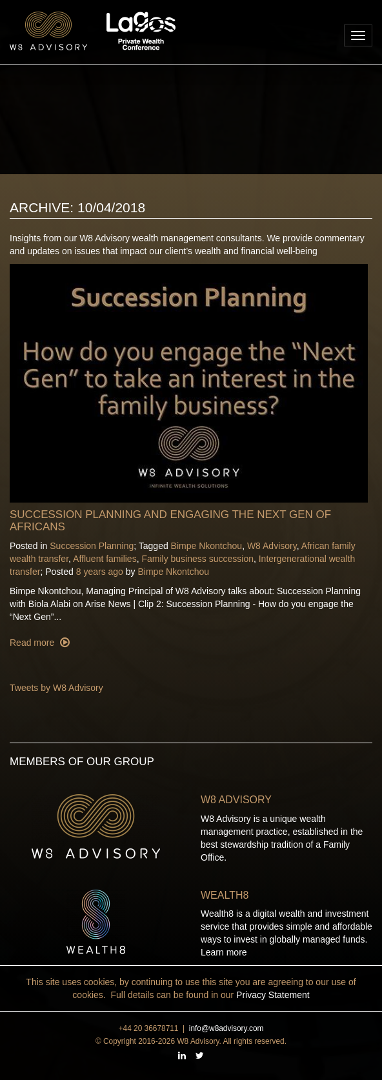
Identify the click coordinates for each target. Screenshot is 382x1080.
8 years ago (99, 571)
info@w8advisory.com (226, 1028)
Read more (33, 642)
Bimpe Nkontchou (207, 546)
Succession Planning (92, 546)
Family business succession (197, 559)
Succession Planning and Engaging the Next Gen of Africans (170, 520)
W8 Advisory (272, 546)
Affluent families (105, 559)
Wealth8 (224, 895)
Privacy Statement (273, 995)
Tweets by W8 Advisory (56, 688)
